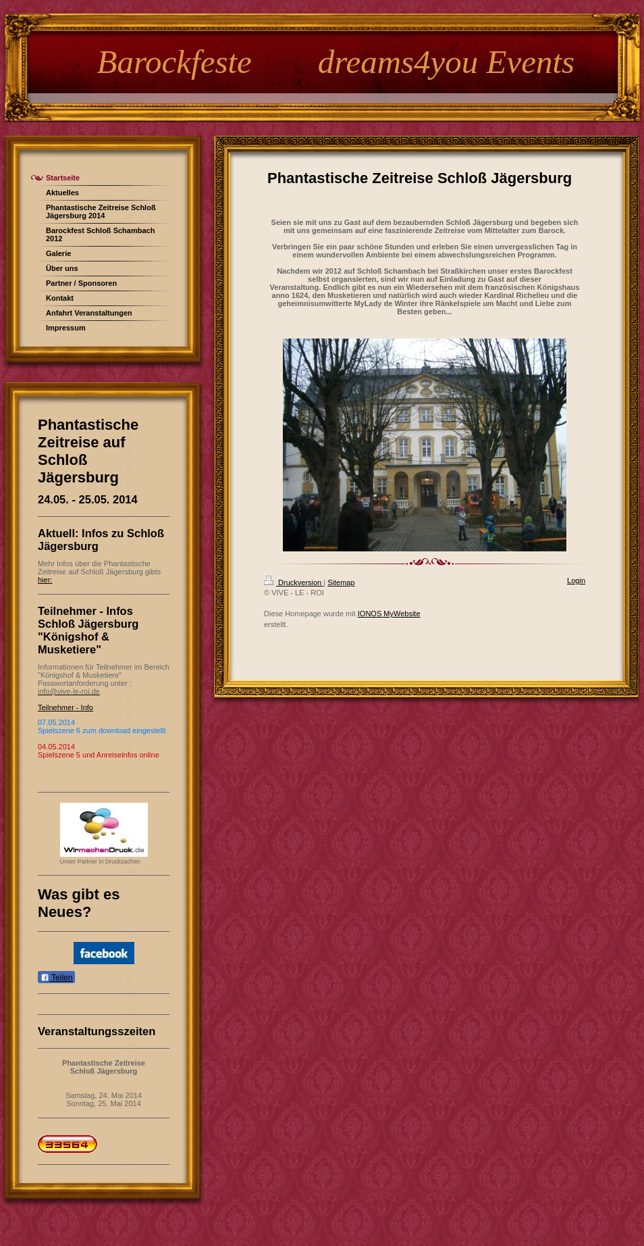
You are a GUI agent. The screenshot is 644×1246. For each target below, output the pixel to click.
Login (576, 580)
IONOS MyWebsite (389, 613)
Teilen (56, 977)
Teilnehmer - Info (65, 707)
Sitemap (340, 582)
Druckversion (293, 582)
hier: (45, 580)
